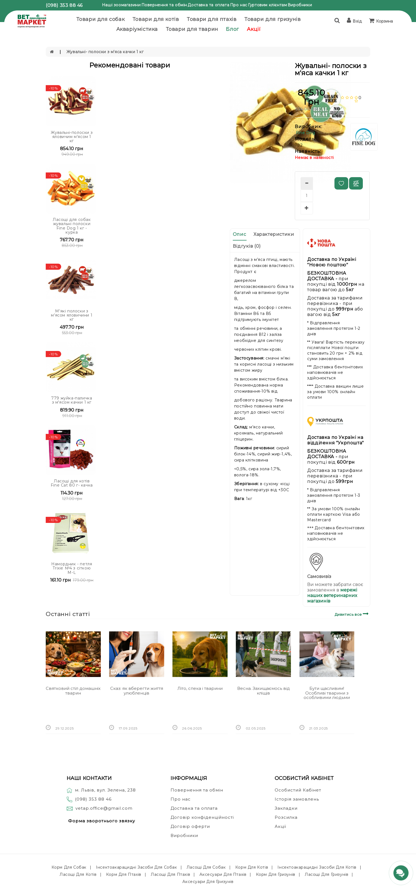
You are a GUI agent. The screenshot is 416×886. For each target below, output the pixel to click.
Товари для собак (100, 19)
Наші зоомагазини (121, 4)
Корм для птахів (123, 874)
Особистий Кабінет (298, 790)
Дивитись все (352, 614)
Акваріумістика (137, 29)
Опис (239, 234)
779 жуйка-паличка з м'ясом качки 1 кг (71, 400)
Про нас (238, 4)
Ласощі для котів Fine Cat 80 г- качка (72, 483)
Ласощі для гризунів (326, 874)
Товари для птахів (211, 19)
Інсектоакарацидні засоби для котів (316, 867)
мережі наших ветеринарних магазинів (332, 595)
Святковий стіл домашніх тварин (73, 691)
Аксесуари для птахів (222, 874)
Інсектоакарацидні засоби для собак (136, 867)
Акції (254, 29)
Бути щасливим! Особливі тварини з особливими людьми (327, 693)
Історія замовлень (297, 799)
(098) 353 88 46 (64, 5)
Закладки (286, 808)
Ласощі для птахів (170, 874)
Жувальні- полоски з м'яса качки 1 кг (105, 51)
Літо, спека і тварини (200, 688)
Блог (232, 29)
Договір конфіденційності (202, 817)
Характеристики (273, 234)
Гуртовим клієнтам (267, 4)
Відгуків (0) (247, 246)
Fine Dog (305, 132)
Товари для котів (156, 19)
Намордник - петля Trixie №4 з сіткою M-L (71, 568)
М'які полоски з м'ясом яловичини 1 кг (71, 315)
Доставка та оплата (208, 4)
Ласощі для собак (206, 867)
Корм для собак (69, 867)
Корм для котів (251, 867)
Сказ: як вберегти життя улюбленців (136, 691)
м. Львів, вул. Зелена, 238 (101, 790)
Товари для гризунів (272, 19)
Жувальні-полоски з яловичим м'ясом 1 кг (72, 137)
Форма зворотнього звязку (101, 820)
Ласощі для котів (78, 874)
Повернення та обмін (164, 4)
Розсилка (286, 817)
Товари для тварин (192, 29)
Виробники (300, 4)
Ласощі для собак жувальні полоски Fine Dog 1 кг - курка (72, 226)
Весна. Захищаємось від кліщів (263, 691)
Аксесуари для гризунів (207, 881)
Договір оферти (190, 826)
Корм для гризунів (275, 874)
